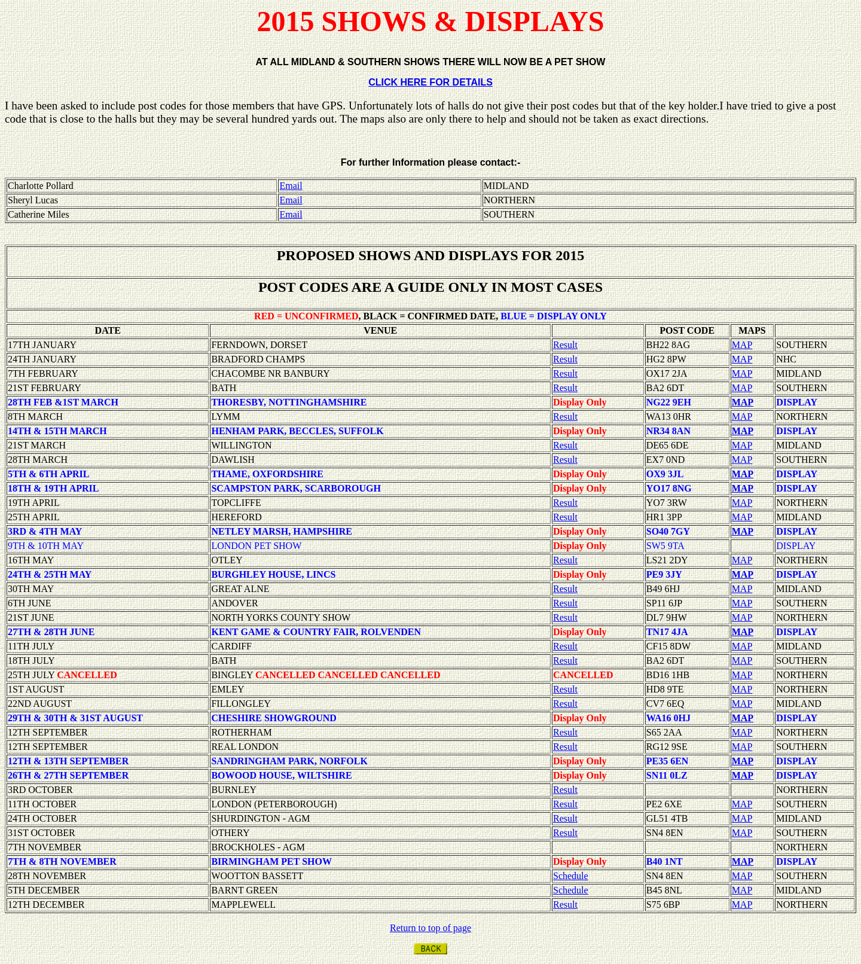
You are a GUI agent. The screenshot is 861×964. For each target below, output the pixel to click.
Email (290, 186)
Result (565, 345)
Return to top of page (430, 928)
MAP (742, 345)
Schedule (570, 876)
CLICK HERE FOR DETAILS (430, 82)
